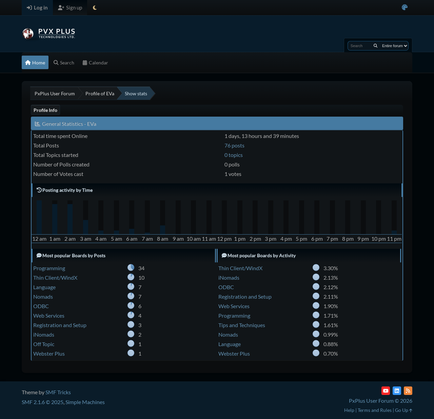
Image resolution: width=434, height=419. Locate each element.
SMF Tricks (58, 392)
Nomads (43, 296)
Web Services (48, 315)
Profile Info (45, 110)
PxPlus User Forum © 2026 (380, 400)
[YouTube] (385, 390)
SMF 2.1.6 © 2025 (42, 402)
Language (44, 287)
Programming (49, 268)
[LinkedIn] (397, 390)
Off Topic (43, 344)
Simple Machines (85, 402)
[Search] (375, 46)
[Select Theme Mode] (94, 7)
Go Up (403, 410)
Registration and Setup (59, 325)
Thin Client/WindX (55, 277)
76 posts (234, 145)
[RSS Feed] (408, 390)
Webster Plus (49, 353)
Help (349, 410)
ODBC (41, 306)
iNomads (43, 334)
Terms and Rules (375, 410)
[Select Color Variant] (404, 7)
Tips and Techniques (241, 325)
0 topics (233, 155)
